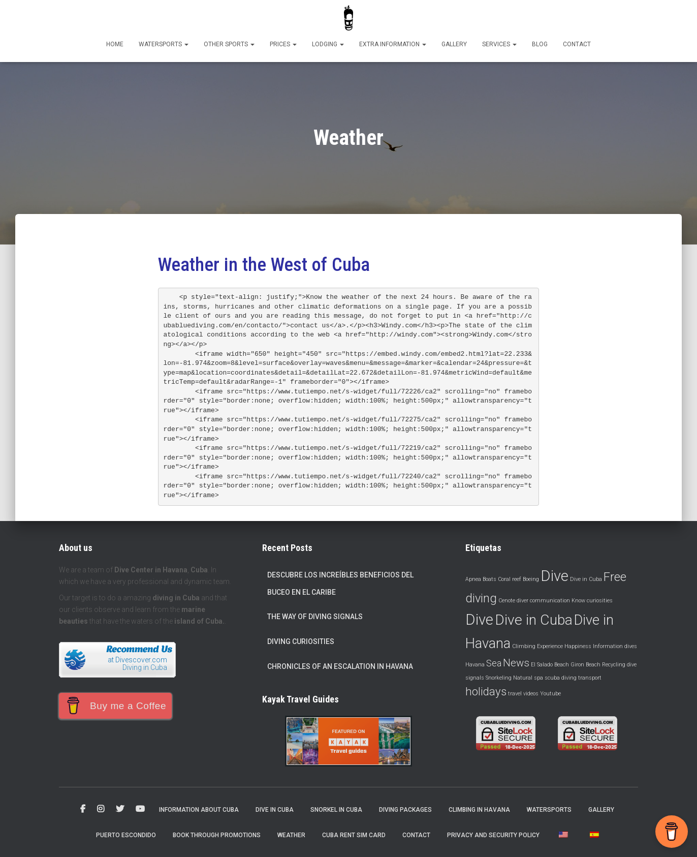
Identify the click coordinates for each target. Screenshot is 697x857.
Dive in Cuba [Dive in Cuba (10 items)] (534, 619)
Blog (540, 44)
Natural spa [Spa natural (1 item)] (528, 678)
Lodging (328, 44)
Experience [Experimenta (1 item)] (550, 646)
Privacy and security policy (493, 835)
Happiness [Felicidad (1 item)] (577, 646)
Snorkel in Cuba (336, 809)
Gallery (454, 44)
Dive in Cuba (275, 809)
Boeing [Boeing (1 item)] (531, 579)
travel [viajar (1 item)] (515, 693)
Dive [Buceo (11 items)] (554, 576)
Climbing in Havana (479, 809)
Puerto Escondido (126, 835)
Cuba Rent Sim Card (354, 835)
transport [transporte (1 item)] (589, 678)
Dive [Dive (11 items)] (479, 619)
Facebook (82, 809)
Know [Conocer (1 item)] (578, 600)
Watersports (163, 44)
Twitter (120, 809)
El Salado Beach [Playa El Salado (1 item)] (550, 664)
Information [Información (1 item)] (608, 646)
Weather (291, 835)
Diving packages (405, 809)
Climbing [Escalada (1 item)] (523, 646)
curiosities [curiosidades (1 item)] (600, 600)
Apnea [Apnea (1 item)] (473, 579)
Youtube (140, 809)
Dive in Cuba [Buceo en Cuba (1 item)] (586, 579)
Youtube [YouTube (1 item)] (550, 693)
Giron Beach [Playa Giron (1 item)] (585, 664)
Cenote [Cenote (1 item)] (506, 600)
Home (114, 44)
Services (499, 44)
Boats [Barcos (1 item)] (489, 579)
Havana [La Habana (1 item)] (475, 664)
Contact (577, 44)
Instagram (100, 809)
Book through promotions (217, 835)
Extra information (392, 44)
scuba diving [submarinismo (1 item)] (561, 678)
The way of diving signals (315, 617)
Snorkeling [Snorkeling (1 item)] (499, 678)
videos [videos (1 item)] (530, 693)
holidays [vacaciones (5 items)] (485, 691)
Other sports (229, 44)
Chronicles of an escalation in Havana (340, 666)
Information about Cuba (199, 809)
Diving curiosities (300, 641)
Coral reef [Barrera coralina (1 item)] (509, 579)
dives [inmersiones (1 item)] (630, 646)
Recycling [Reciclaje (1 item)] (613, 664)
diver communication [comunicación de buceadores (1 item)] (543, 600)
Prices (283, 44)
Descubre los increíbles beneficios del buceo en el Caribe (340, 583)
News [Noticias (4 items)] (516, 663)
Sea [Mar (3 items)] (493, 663)
